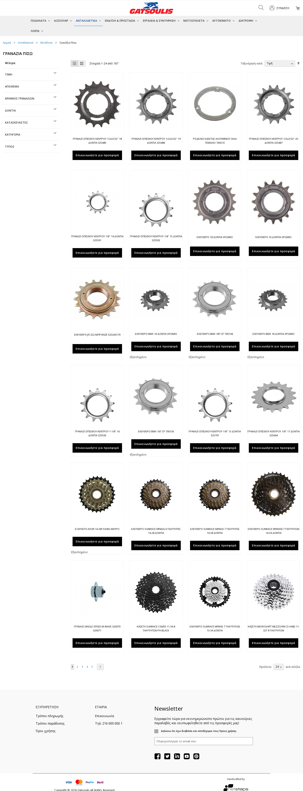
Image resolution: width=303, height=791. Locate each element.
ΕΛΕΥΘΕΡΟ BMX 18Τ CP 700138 (215, 334)
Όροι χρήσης (46, 731)
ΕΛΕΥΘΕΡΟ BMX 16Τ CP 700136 (156, 431)
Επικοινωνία (104, 716)
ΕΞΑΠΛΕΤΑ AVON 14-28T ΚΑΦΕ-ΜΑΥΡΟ (97, 529)
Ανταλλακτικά (26, 42)
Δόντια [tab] (10, 110)
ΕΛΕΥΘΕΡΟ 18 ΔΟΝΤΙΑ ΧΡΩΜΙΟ (215, 237)
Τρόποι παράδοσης (50, 723)
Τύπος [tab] (9, 146)
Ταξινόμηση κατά (251, 63)
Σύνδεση (282, 8)
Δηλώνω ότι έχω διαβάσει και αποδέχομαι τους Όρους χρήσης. (198, 731)
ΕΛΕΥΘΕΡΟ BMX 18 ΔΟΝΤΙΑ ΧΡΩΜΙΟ (274, 334)
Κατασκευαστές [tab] (16, 122)
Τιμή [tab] (8, 74)
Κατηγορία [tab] (12, 134)
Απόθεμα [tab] (12, 86)
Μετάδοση (46, 42)
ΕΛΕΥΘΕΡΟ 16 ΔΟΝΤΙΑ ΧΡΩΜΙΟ (273, 237)
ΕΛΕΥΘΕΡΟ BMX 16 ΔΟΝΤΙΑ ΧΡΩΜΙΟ (156, 334)
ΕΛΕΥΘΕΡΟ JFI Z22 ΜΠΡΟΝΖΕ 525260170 (97, 334)
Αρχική (7, 42)
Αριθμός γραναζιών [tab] (19, 98)
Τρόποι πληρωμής (49, 716)
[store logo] (151, 8)
